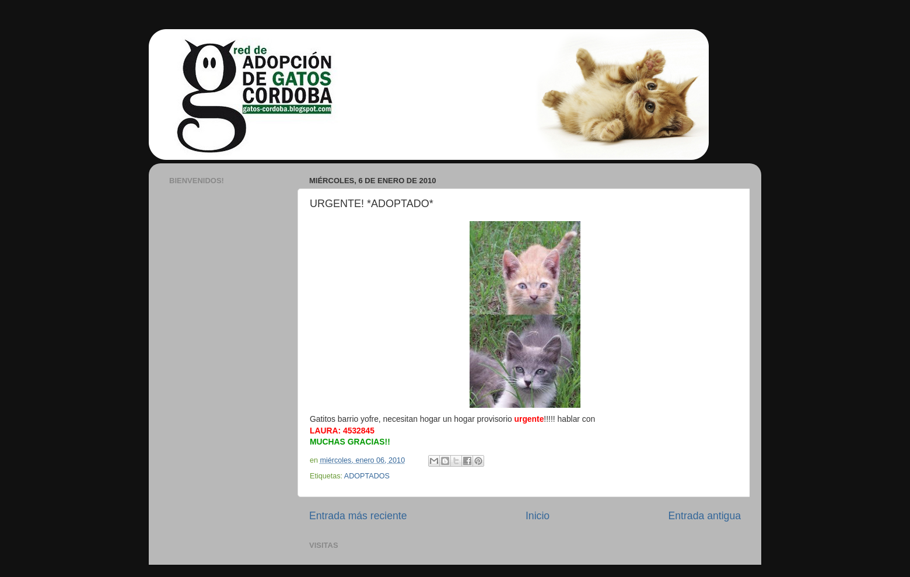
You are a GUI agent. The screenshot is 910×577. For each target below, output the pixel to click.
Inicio (538, 516)
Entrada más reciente (358, 516)
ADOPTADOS (367, 476)
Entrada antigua (704, 516)
